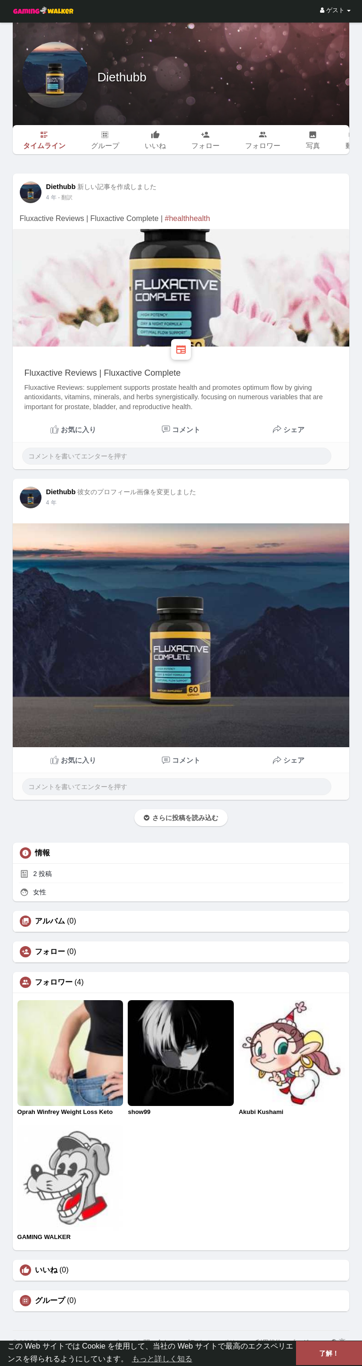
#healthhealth (187, 218)
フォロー (50, 951)
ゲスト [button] (335, 10)
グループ (50, 1300)
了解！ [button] (329, 1353)
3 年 (51, 197)
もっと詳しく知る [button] (162, 1359)
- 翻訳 (65, 197)
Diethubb (122, 77)
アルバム (50, 921)
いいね (46, 1270)
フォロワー (54, 982)
